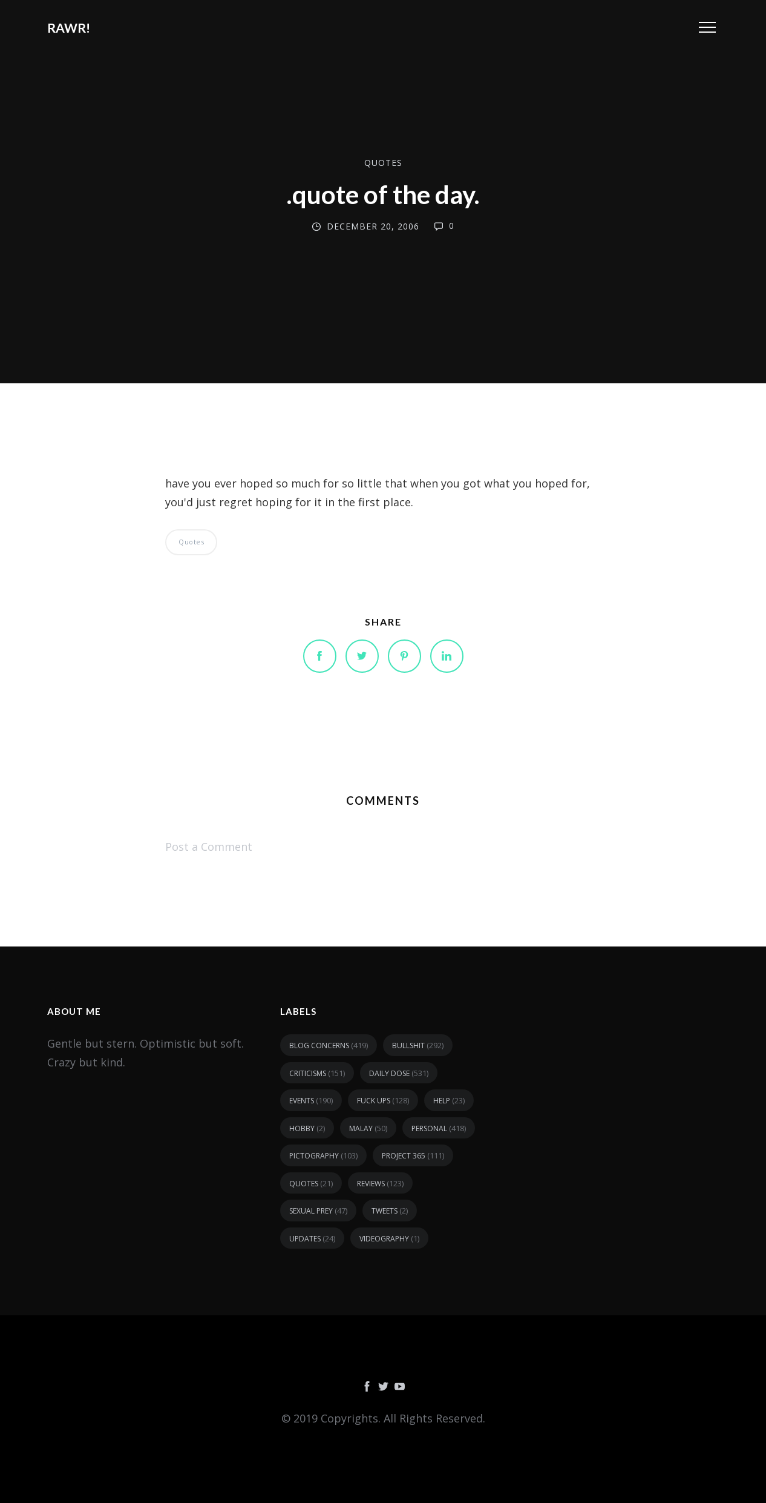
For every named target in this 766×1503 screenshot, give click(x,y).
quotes (383, 162)
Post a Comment (208, 846)
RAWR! (68, 27)
